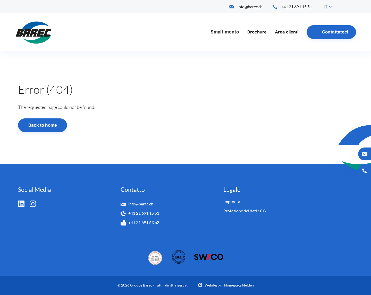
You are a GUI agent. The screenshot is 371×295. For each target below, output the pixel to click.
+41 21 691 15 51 (143, 213)
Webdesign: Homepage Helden (229, 285)
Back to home (42, 125)
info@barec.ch (140, 203)
